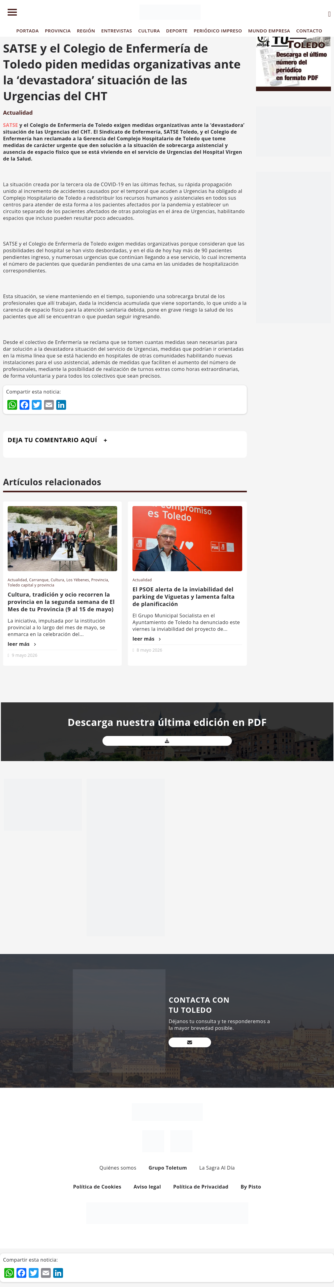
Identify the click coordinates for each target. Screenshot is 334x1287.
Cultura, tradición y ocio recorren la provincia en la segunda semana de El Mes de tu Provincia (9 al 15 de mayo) (61, 602)
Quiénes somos (117, 1167)
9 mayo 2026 (24, 655)
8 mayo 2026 (149, 650)
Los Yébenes (77, 579)
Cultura (57, 579)
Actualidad (18, 112)
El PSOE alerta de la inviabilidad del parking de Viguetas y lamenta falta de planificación (183, 597)
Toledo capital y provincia (31, 585)
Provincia (99, 579)
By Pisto (251, 1186)
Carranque (38, 579)
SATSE (10, 125)
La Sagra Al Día (217, 1167)
